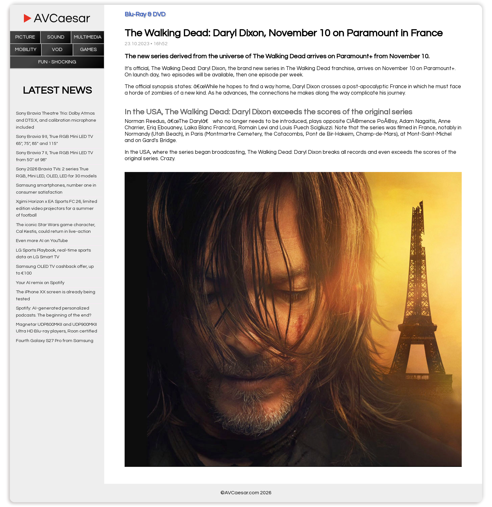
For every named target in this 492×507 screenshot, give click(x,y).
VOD (57, 49)
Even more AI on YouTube (42, 240)
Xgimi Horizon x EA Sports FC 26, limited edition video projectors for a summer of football (56, 208)
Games (88, 49)
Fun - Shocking (57, 62)
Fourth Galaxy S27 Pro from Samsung (54, 340)
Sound (55, 37)
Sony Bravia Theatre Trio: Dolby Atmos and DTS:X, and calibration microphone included (56, 120)
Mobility (25, 49)
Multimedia (87, 37)
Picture (25, 37)
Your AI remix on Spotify (40, 282)
